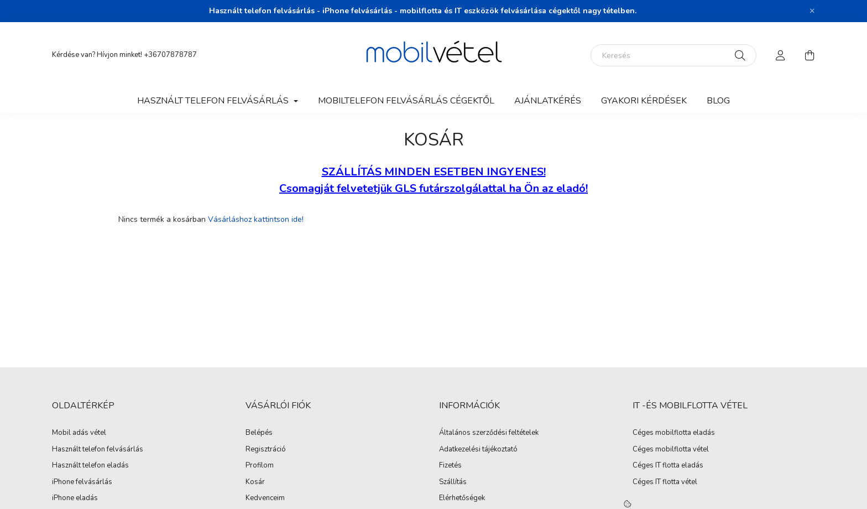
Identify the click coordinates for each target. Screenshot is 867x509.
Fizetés (450, 465)
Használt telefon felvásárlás (97, 449)
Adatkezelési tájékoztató (478, 449)
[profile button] (781, 55)
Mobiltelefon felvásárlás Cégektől (406, 101)
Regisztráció (266, 449)
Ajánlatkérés (547, 101)
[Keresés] (673, 55)
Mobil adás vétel (79, 433)
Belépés (259, 433)
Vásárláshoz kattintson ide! (256, 219)
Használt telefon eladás (90, 465)
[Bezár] (812, 11)
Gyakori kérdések (644, 101)
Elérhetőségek (462, 498)
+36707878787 (170, 55)
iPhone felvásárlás (82, 482)
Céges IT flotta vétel (665, 482)
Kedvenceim (265, 498)
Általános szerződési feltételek (489, 433)
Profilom (260, 465)
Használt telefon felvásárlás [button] (214, 101)
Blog (718, 101)
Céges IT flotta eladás (668, 465)
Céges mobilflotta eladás (674, 433)
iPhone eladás (75, 498)
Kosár (255, 482)
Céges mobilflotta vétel (671, 449)
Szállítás (453, 482)
